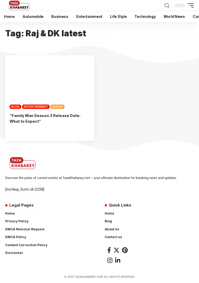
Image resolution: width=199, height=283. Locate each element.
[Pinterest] (125, 250)
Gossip (57, 106)
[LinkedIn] (118, 260)
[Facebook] (109, 250)
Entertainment (36, 106)
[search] (166, 6)
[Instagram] (110, 260)
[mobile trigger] (189, 5)
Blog (15, 106)
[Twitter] (116, 250)
